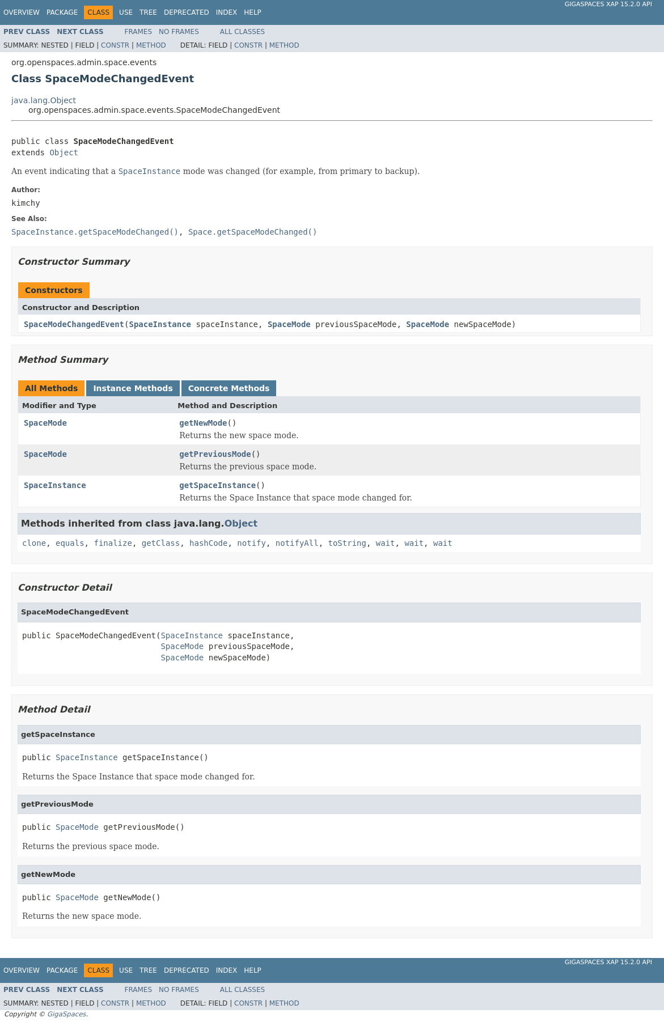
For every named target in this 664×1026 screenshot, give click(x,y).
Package (62, 12)
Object (63, 152)
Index (227, 12)
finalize (113, 543)
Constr (115, 45)
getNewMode (203, 422)
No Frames (179, 32)
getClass (161, 543)
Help (252, 12)
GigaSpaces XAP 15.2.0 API (608, 4)
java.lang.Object (43, 100)
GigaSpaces (66, 1014)
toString (347, 543)
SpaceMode (289, 324)
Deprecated (186, 12)
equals (70, 543)
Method (151, 45)
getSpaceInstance (217, 485)
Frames (139, 32)
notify (251, 543)
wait (385, 543)
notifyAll (297, 543)
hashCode (208, 543)
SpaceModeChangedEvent (74, 324)
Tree (148, 12)
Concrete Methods (229, 388)
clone (34, 543)
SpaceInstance (160, 324)
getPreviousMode (215, 454)
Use (126, 12)
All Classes (242, 32)
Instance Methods (132, 388)
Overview (21, 12)
